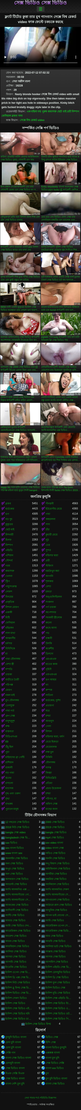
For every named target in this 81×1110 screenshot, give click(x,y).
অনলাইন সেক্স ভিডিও (16, 858)
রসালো (9, 783)
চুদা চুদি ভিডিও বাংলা (56, 1078)
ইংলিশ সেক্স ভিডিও (15, 1003)
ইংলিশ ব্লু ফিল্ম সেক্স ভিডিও (18, 987)
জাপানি (49, 576)
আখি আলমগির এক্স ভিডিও (18, 889)
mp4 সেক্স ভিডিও (55, 837)
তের (48, 544)
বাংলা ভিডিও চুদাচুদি (56, 1047)
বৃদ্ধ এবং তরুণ (12, 793)
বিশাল (49, 731)
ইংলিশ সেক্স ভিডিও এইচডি (18, 1008)
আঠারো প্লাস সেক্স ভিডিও (59, 904)
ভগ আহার (51, 679)
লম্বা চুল (50, 752)
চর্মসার (8, 643)
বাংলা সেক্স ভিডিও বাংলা (18, 1057)
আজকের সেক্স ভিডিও (17, 904)
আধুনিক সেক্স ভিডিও (56, 910)
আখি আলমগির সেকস (57, 889)
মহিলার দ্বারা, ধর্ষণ (55, 736)
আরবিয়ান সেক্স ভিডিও (17, 946)
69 (6, 741)
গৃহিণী (48, 669)
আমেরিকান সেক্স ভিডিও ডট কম (59, 930)
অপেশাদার (51, 612)
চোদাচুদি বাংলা (12, 1062)
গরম (7, 565)
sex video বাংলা (54, 842)
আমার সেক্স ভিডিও (15, 920)
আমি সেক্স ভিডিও (55, 920)
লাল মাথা (10, 632)
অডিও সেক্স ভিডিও (56, 853)
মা (6, 653)
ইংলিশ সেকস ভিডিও (16, 998)
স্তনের (8, 777)
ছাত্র (48, 710)
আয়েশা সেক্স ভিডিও (16, 935)
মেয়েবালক (51, 746)
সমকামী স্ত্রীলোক (54, 617)
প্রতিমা (49, 783)
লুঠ (47, 539)
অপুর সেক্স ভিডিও (14, 868)
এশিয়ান (9, 555)
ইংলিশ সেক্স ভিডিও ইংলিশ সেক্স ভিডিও (59, 1003)
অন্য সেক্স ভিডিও (14, 863)
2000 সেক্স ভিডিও (55, 822)
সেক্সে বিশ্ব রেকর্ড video (32, 120)
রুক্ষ (7, 726)
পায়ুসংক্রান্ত (11, 586)
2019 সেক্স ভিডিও (55, 827)
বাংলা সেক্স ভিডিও (55, 1083)
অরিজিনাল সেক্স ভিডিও (58, 868)
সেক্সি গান (10, 1052)
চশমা (48, 715)
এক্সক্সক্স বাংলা (53, 1052)
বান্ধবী (49, 638)
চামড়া (49, 591)
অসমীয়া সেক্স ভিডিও (56, 873)
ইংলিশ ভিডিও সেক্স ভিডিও (18, 992)
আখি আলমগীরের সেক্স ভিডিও (18, 899)
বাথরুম (9, 803)
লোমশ (8, 591)
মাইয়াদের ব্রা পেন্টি (14, 757)
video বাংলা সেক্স (55, 847)
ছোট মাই (61, 111)
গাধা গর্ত (9, 710)
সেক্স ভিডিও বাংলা (15, 1068)
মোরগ (8, 689)
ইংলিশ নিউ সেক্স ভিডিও (17, 982)
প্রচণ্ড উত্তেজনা (53, 788)
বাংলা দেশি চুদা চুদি (14, 1083)
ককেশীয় (50, 648)
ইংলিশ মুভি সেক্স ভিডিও (58, 992)
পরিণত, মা (51, 798)
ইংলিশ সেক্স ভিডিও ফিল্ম (38, 1023)
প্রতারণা (50, 705)
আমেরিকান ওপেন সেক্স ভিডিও (59, 925)
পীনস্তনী (50, 503)
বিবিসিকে (10, 648)
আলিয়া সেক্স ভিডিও (16, 951)
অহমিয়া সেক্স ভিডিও (56, 879)
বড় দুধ (8, 519)
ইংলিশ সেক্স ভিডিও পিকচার (59, 1018)
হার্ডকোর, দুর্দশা (53, 700)
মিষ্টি (7, 617)
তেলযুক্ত (9, 705)
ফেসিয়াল (6, 115)
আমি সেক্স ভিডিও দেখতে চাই (18, 925)
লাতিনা (49, 695)
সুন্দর (48, 550)
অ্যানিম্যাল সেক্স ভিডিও (57, 884)
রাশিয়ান (9, 762)
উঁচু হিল (9, 746)
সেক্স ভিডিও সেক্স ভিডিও (40, 3)
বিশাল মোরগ (12, 607)
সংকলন (50, 601)
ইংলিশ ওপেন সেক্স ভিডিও (18, 972)
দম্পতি (8, 669)
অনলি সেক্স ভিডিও (55, 858)
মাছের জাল (51, 808)
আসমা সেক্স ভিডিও (15, 956)
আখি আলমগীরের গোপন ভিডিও (18, 894)
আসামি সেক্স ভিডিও (15, 961)
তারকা (8, 674)
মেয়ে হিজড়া (52, 741)
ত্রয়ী (69, 111)
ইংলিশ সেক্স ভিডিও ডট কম (59, 1013)
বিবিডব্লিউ (51, 777)
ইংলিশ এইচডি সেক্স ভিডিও (59, 967)
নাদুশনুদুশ (10, 720)
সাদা (20, 115)
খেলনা (8, 576)
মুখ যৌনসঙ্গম (12, 700)
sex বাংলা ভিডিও (14, 847)
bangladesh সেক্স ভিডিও (18, 837)
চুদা (47, 1073)
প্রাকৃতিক (9, 601)
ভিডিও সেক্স (52, 1037)
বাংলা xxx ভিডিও (55, 1068)
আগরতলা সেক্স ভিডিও (58, 899)
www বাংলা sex (13, 853)
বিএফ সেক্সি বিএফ (14, 1073)
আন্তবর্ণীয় (10, 638)
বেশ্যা (48, 586)
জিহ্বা (49, 772)
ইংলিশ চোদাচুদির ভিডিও (58, 972)
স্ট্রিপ (7, 581)
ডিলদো (49, 653)
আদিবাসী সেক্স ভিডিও (16, 910)
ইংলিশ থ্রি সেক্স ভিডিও (57, 977)
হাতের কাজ (51, 664)
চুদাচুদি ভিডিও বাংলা (15, 1037)
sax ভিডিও (11, 842)
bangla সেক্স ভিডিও (56, 832)
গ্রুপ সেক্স (10, 715)
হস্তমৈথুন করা (52, 570)
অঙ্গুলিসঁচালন (54, 596)
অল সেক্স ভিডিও (14, 873)
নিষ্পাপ (75, 111)
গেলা (48, 726)
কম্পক (49, 689)
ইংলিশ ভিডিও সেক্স (55, 987)
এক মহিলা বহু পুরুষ (37, 111)
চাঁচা (47, 529)
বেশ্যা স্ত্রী (9, 664)
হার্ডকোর (9, 508)
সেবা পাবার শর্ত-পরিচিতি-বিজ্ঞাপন (40, 1097)
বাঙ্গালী (9, 767)
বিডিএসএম (11, 736)
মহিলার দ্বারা (52, 555)
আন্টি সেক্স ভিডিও (14, 915)
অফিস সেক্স (51, 803)
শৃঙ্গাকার (49, 581)
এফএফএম (51, 674)
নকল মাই (10, 695)
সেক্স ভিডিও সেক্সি (55, 1062)
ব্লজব (14, 115)
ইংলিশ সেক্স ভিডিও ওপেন (59, 1008)
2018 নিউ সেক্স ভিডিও (17, 827)
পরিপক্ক (9, 684)
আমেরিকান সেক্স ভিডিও (17, 930)
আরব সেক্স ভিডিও (15, 941)
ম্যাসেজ (9, 788)
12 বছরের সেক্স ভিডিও (17, 822)
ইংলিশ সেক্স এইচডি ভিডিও (59, 998)
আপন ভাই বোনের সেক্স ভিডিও (59, 915)
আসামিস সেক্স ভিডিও (57, 961)
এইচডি (9, 550)
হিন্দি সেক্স (51, 1042)
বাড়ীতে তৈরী (12, 679)
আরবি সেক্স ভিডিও (56, 941)
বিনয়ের (9, 596)
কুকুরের (9, 524)
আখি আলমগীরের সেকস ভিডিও (59, 894)
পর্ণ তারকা (51, 607)
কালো (49, 622)
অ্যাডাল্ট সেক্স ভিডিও (16, 884)
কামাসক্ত (52, 111)
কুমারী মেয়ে (51, 534)
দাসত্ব (48, 767)
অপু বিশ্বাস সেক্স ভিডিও (58, 863)
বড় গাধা (9, 772)
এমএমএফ (51, 658)
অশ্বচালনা (50, 519)
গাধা (48, 513)
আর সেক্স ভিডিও (55, 935)
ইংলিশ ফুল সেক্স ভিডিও (58, 982)
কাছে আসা (51, 627)
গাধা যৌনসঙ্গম (12, 658)
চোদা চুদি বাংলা (13, 1042)
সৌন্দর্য (9, 560)
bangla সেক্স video (15, 832)
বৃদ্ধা (7, 798)
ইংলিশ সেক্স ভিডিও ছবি (17, 1013)
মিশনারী (9, 534)
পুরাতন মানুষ (12, 808)
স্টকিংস (49, 565)
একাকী (8, 612)
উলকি (49, 643)
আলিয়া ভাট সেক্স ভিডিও (58, 946)
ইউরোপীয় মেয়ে (54, 508)
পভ (47, 632)
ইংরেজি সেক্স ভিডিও (16, 967)
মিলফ (8, 539)
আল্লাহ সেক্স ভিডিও (56, 951)
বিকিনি (49, 757)
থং (47, 684)
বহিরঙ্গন (9, 627)
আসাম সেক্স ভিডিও (56, 956)
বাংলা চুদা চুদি (52, 1057)
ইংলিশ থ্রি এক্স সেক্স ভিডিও (18, 977)
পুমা (7, 752)
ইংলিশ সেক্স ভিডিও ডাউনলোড (18, 1018)
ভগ (7, 513)
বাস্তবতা (9, 731)
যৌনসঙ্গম (50, 762)
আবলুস (50, 720)
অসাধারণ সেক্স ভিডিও (17, 879)
